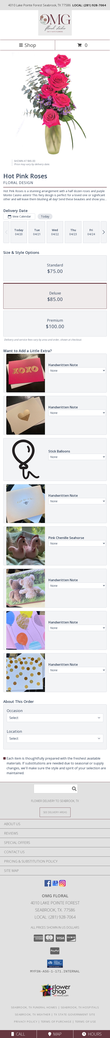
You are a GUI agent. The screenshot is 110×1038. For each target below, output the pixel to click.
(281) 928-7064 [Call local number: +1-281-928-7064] (95, 5)
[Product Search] (56, 788)
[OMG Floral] (55, 34)
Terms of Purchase (56, 1021)
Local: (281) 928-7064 (55, 917)
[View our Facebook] (48, 885)
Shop (27, 45)
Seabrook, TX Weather (32, 1014)
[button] (55, 964)
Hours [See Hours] (92, 1034)
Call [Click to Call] (18, 1034)
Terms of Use (85, 1021)
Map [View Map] (55, 1034)
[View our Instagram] (62, 885)
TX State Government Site (74, 1014)
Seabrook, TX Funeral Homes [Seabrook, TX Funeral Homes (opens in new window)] (34, 1007)
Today (45, 216)
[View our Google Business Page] (55, 885)
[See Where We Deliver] (55, 812)
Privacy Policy (25, 1021)
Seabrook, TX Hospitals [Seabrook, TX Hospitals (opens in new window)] (80, 1007)
